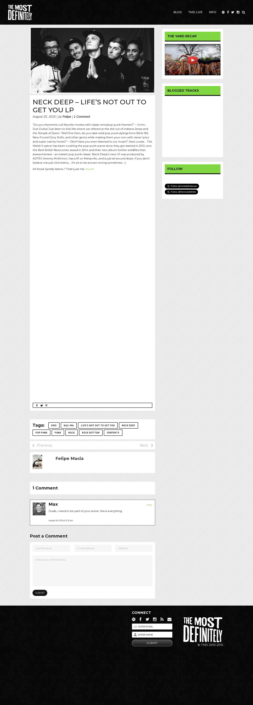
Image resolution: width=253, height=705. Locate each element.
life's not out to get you (98, 425)
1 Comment (82, 116)
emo (54, 425)
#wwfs (90, 169)
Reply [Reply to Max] (149, 504)
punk (58, 432)
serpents (113, 432)
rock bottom (91, 432)
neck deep (128, 425)
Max (53, 504)
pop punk (41, 432)
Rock (71, 432)
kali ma (69, 425)
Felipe (67, 116)
